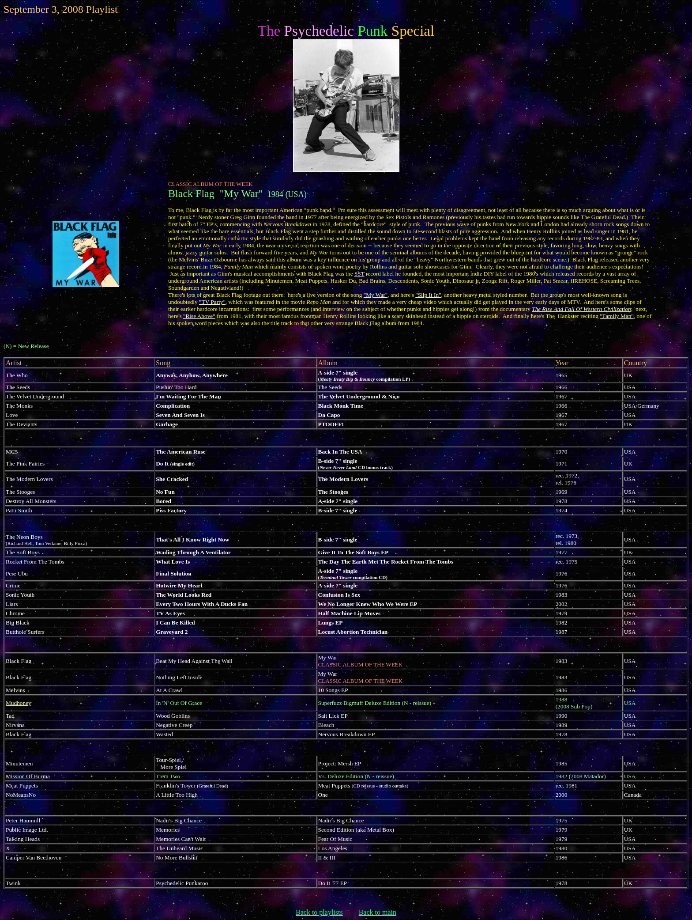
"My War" (375, 295)
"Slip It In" (428, 295)
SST (359, 273)
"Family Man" (616, 316)
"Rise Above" (199, 316)
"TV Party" (212, 302)
